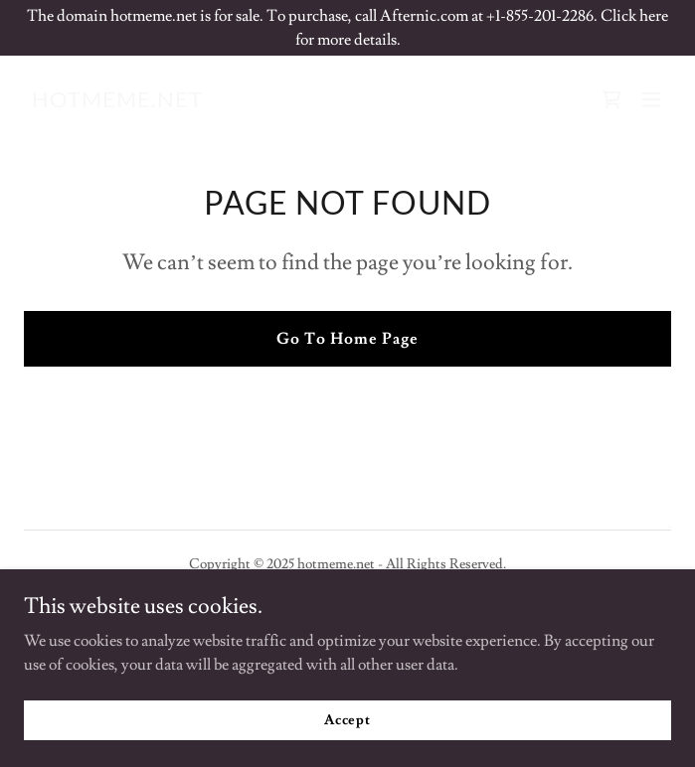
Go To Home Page (347, 339)
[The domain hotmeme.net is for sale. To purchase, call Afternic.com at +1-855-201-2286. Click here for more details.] (347, 28)
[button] (651, 99)
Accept (347, 719)
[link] (117, 102)
